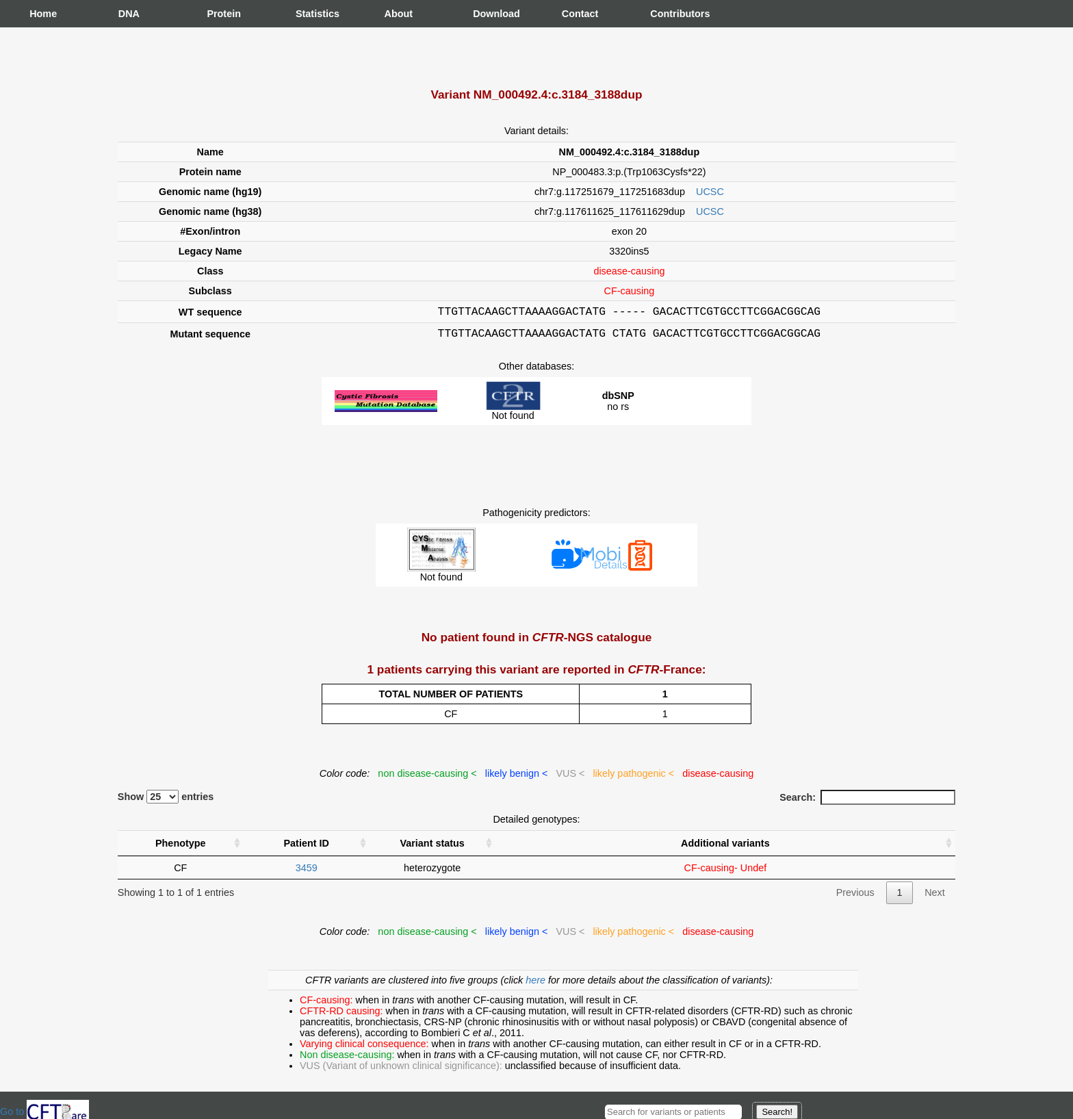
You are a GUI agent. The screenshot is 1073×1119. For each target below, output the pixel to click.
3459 (307, 871)
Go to (44, 1111)
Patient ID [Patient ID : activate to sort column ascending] (306, 847)
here (537, 984)
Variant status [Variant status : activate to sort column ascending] (432, 847)
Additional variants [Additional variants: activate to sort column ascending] (725, 847)
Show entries (166, 801)
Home (43, 13)
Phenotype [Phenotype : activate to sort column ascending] (180, 847)
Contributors (663, 13)
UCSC (710, 191)
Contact (575, 13)
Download (486, 13)
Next (935, 896)
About (398, 13)
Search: (867, 801)
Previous (855, 896)
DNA (129, 13)
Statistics (309, 13)
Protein (220, 13)
